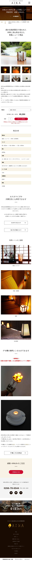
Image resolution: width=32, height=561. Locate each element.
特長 (16, 531)
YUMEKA (27, 444)
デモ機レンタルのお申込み (16, 453)
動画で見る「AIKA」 (16, 539)
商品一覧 (16, 543)
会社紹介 (16, 553)
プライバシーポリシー (19, 559)
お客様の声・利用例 (16, 541)
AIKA (14, 444)
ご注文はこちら (16, 472)
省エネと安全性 (16, 534)
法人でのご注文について (16, 230)
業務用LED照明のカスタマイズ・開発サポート (16, 546)
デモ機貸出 (16, 551)
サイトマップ (27, 559)
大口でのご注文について (16, 548)
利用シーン (16, 536)
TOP (2, 21)
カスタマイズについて (16, 222)
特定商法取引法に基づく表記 (8, 559)
